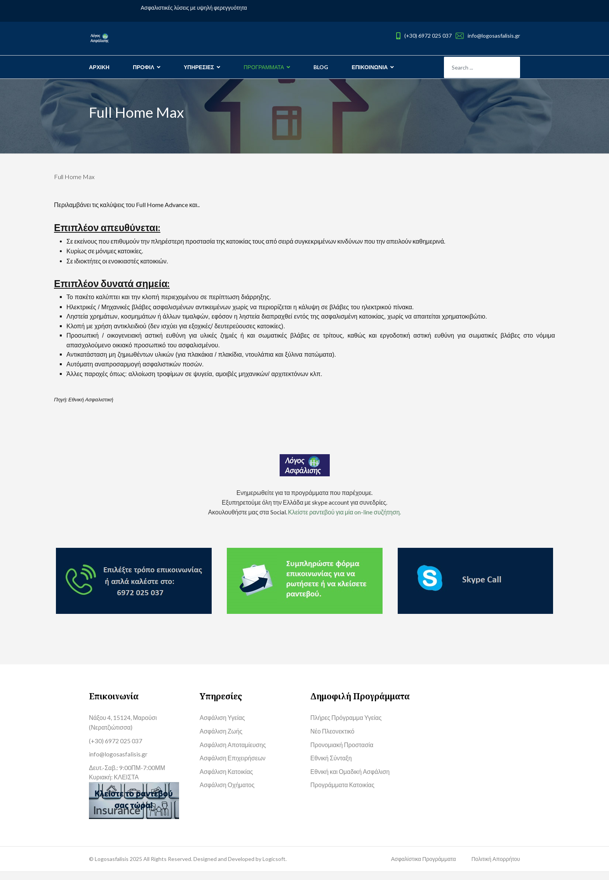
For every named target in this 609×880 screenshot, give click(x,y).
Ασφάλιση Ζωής (221, 737)
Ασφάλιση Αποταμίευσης (233, 751)
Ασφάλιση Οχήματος (228, 792)
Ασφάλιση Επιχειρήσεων (233, 765)
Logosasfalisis (112, 867)
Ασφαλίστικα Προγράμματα (423, 867)
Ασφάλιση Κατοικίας (227, 779)
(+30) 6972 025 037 (428, 35)
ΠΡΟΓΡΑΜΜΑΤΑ (264, 67)
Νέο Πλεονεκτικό (332, 737)
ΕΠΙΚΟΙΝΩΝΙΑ (369, 67)
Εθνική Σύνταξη (331, 765)
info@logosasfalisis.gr (494, 35)
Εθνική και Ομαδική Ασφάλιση (350, 779)
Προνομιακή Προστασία (342, 751)
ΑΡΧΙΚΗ (99, 67)
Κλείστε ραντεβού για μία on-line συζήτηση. (345, 517)
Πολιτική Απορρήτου (496, 867)
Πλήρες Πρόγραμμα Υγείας (346, 723)
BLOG (320, 67)
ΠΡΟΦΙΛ (143, 67)
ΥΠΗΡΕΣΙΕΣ (199, 67)
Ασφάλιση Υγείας (223, 723)
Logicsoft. (275, 867)
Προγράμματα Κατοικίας (343, 792)
